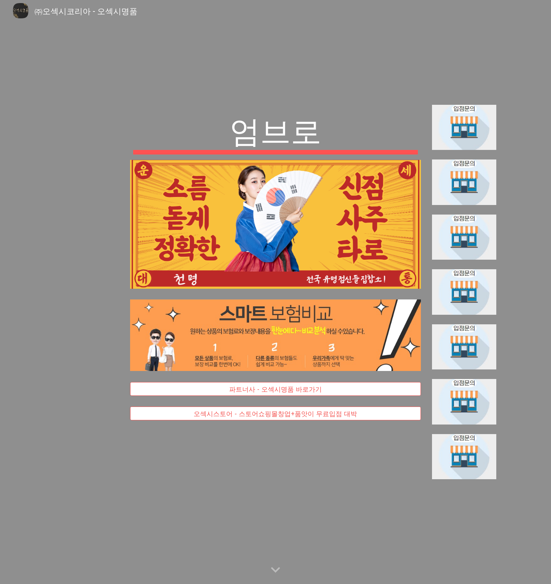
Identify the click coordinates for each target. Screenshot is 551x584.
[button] (275, 570)
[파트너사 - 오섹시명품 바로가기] (275, 389)
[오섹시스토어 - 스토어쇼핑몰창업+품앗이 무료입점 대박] (275, 414)
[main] (275, 132)
